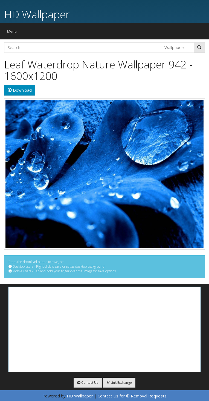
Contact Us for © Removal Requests (132, 396)
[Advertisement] (104, 329)
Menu (13, 32)
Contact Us (87, 382)
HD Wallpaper (37, 14)
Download (20, 90)
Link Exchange (119, 382)
